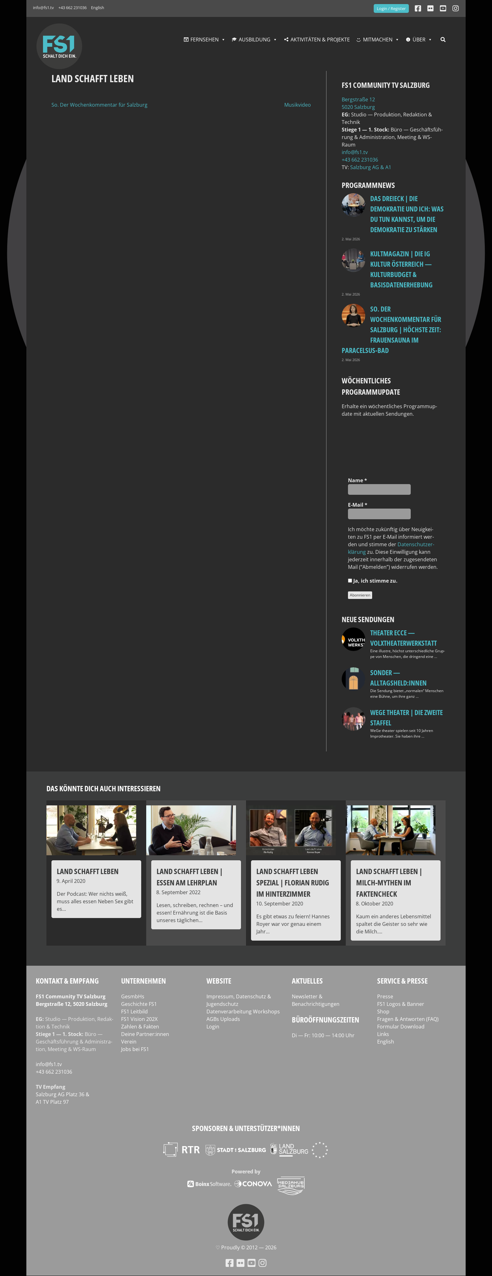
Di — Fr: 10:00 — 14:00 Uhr (323, 1035)
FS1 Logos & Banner (400, 1004)
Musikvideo (297, 104)
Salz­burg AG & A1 (370, 167)
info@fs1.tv (43, 7)
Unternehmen (143, 980)
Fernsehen (204, 39)
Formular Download (401, 1026)
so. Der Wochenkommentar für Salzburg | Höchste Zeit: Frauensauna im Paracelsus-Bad (391, 329)
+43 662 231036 (72, 7)
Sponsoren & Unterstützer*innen (246, 1128)
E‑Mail (357, 504)
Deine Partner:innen (145, 1034)
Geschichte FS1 (139, 1004)
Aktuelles (307, 980)
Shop (383, 1011)
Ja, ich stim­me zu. (373, 580)
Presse (385, 996)
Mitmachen (378, 39)
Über (419, 39)
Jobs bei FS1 (135, 1049)
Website (218, 980)
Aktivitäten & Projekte (320, 39)
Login (212, 1026)
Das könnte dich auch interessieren (103, 788)
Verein (128, 1041)
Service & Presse (402, 980)
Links (383, 1034)
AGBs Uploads (223, 1019)
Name (357, 480)
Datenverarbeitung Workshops (243, 1011)
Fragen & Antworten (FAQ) (408, 1019)
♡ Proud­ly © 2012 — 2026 (246, 1247)
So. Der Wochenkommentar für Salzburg (99, 104)
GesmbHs (132, 996)
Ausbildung (254, 39)
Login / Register (391, 8)
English (97, 7)
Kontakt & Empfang (67, 980)
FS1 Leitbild (134, 1011)
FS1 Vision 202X (139, 1019)
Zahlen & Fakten (140, 1026)
